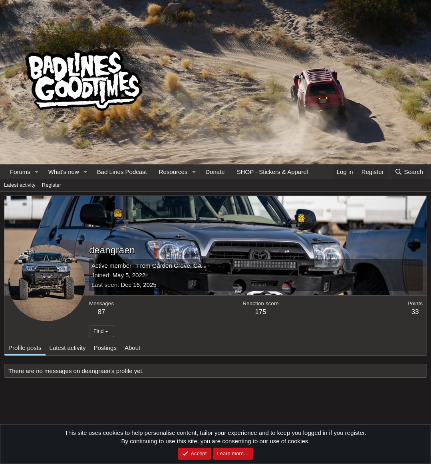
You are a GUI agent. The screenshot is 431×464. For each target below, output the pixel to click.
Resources (173, 171)
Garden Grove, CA (177, 265)
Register (51, 185)
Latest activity (20, 185)
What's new (63, 171)
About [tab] (132, 347)
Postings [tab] (105, 347)
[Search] (409, 171)
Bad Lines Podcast (122, 171)
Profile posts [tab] (25, 347)
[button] (36, 171)
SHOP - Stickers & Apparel (272, 171)
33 (415, 312)
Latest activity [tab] (68, 347)
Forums (20, 171)
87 (101, 312)
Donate (214, 171)
